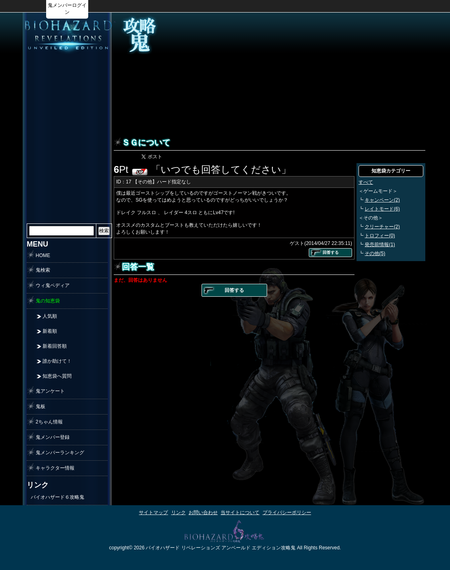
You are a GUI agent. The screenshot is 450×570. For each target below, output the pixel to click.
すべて (366, 182)
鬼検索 (43, 270)
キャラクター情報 (55, 468)
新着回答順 (54, 346)
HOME (43, 255)
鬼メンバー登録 (53, 437)
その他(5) (375, 253)
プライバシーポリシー (287, 512)
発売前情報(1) (380, 244)
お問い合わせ (203, 512)
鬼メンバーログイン (67, 8)
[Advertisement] (67, 179)
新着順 (49, 331)
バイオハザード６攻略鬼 (57, 497)
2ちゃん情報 (49, 422)
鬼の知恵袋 (48, 301)
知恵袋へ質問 (57, 376)
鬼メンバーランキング (60, 452)
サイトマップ (153, 512)
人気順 (49, 316)
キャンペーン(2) (382, 200)
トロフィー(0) (380, 235)
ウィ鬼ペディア (53, 285)
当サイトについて (240, 512)
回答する (331, 252)
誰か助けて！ (57, 361)
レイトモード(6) (382, 209)
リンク (178, 512)
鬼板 (40, 406)
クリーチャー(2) (382, 227)
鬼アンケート (50, 391)
